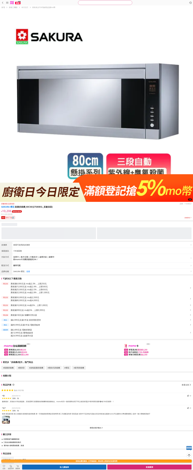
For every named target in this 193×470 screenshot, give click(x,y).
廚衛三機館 (13, 7)
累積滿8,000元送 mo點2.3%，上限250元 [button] (29, 283)
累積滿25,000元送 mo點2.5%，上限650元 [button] (29, 289)
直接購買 (149, 467)
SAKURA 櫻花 (7, 206)
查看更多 (96, 451)
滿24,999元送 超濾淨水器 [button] (22, 335)
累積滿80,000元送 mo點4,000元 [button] (25, 300)
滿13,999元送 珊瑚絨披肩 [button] (22, 332)
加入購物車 (64, 467)
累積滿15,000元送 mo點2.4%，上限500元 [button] (29, 286)
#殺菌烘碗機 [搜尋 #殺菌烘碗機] (8, 367)
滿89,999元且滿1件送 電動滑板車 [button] (25, 325)
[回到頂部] (189, 455)
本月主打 (24, 7)
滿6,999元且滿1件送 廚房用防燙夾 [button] (26, 320)
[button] (96, 217)
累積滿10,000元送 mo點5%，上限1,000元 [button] (29, 305)
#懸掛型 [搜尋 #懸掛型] (21, 367)
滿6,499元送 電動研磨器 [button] (21, 329)
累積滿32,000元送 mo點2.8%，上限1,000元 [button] (30, 292)
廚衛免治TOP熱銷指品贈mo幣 (43, 7)
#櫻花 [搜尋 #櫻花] (66, 367)
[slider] (96, 349)
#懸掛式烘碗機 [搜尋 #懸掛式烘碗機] (54, 367)
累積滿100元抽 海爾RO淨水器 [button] (24, 315)
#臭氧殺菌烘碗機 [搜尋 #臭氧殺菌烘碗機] (36, 367)
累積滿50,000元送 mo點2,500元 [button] (25, 297)
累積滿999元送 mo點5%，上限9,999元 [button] (28, 310)
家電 (3, 7)
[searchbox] (105, 2)
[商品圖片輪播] (96, 105)
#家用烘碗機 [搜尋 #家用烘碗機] (79, 367)
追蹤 (28, 271)
